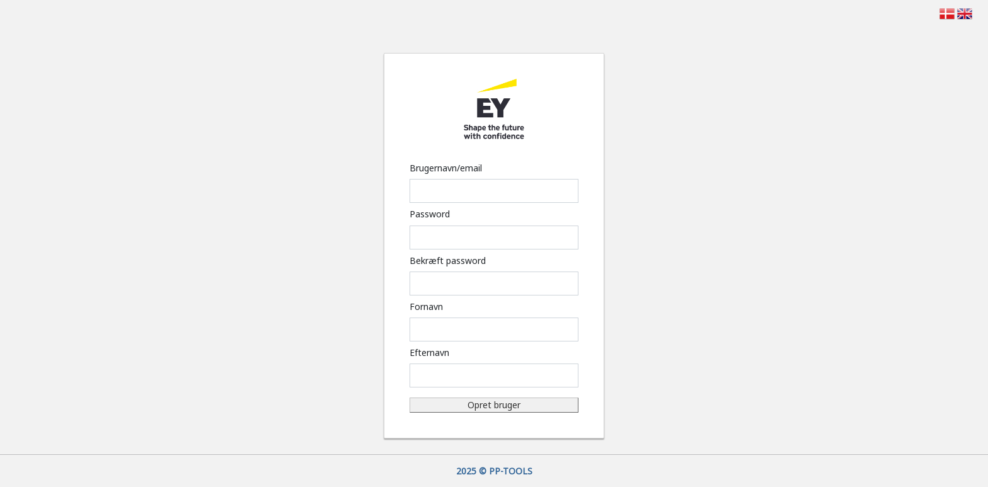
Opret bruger (494, 405)
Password (430, 214)
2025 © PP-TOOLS (494, 471)
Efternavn (429, 352)
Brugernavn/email (446, 168)
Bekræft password (448, 260)
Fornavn (426, 306)
